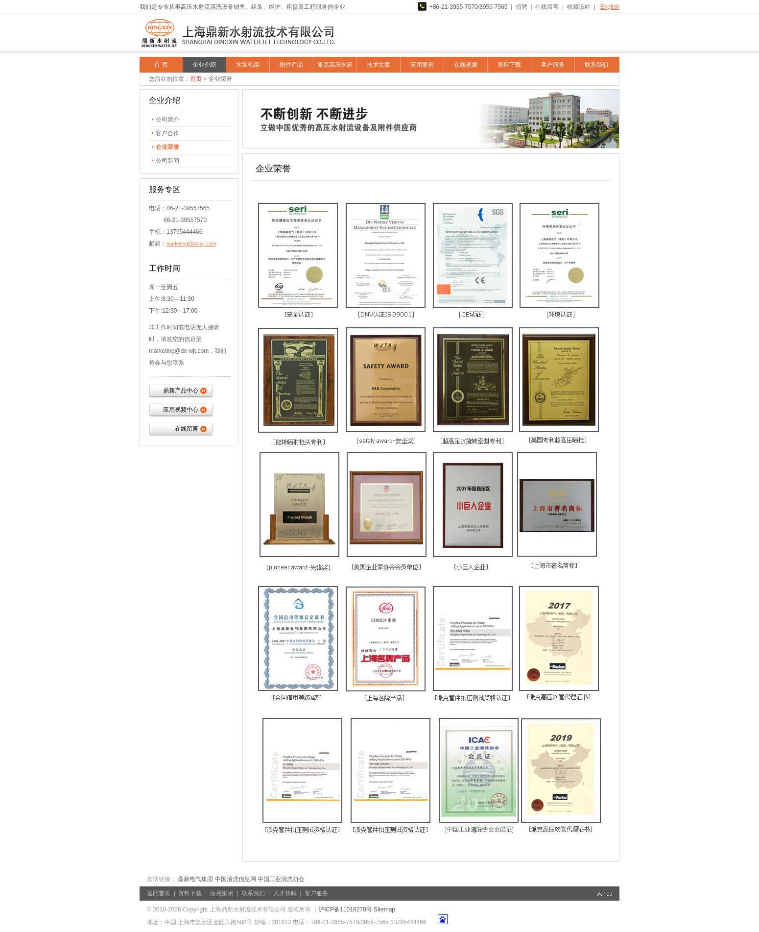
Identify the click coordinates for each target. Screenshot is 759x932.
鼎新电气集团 (195, 879)
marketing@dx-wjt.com (191, 243)
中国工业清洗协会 (281, 879)
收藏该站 (579, 6)
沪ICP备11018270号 (345, 909)
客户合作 (167, 133)
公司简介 (167, 119)
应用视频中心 (180, 409)
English (609, 6)
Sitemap (384, 909)
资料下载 (509, 64)
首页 (196, 78)
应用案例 (422, 64)
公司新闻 (167, 160)
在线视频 (465, 64)
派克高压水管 (335, 64)
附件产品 (291, 64)
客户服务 (553, 64)
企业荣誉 (167, 147)
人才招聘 (285, 893)
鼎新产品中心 (180, 390)
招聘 (521, 6)
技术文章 (378, 64)
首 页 (160, 64)
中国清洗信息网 (235, 879)
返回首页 (158, 893)
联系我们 (596, 64)
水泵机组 (248, 64)
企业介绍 (204, 64)
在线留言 (547, 6)
